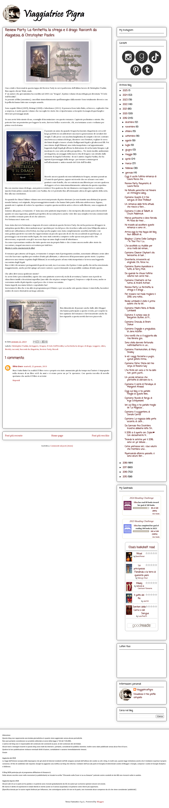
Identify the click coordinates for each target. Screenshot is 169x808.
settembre (130, 136)
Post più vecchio (100, 436)
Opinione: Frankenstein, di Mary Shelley (140, 351)
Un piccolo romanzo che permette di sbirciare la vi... (139, 379)
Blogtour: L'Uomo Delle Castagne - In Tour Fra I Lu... (140, 240)
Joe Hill (146, 601)
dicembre (130, 122)
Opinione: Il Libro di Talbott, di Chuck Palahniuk (139, 213)
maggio (129, 154)
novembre (130, 127)
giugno (129, 150)
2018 (125, 463)
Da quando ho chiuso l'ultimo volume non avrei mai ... (138, 275)
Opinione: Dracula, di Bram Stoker (138, 323)
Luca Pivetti (142, 616)
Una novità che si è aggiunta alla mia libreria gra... (141, 337)
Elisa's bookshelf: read (142, 547)
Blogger (100, 802)
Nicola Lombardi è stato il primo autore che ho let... (140, 303)
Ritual (139, 553)
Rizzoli (55, 349)
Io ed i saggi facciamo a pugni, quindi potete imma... (139, 358)
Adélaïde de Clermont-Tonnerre (144, 587)
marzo (128, 163)
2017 (125, 467)
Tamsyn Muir (143, 578)
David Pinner (140, 556)
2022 (125, 104)
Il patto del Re (139, 597)
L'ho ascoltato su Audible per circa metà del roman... (138, 247)
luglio (128, 145)
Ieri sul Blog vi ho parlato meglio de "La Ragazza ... (140, 406)
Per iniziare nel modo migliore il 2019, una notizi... (140, 296)
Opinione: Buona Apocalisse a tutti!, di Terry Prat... (139, 268)
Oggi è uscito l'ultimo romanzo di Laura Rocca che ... (140, 178)
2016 (125, 472)
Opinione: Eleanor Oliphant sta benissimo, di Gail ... (139, 254)
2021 (125, 109)
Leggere (96, 346)
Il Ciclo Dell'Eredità (55, 346)
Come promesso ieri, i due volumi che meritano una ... (141, 448)
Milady (139, 583)
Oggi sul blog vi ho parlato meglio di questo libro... (137, 393)
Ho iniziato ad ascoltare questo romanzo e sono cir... (139, 226)
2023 (125, 100)
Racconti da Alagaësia (29, 349)
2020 (125, 113)
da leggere (33, 346)
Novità (8, 349)
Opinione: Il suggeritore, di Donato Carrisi (137, 413)
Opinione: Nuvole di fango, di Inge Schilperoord (138, 400)
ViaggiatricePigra (145, 690)
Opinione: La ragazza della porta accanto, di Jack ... (140, 420)
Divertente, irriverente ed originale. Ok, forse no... (137, 261)
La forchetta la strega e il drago (78, 346)
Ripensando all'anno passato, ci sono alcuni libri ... (140, 455)
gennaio (129, 173)
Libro (103, 346)
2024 (125, 95)
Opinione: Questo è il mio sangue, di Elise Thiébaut (138, 199)
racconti (15, 349)
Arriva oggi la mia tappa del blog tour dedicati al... (140, 233)
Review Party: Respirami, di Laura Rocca (138, 185)
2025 (125, 90)
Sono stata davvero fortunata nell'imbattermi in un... (139, 344)
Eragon (42, 346)
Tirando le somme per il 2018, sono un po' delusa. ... (139, 441)
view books (156, 514)
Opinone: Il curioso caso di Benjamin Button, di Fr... (137, 316)
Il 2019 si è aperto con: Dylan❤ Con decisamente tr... (140, 434)
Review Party (45, 349)
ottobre (129, 131)
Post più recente (14, 436)
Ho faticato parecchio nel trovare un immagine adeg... (140, 192)
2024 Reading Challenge (142, 498)
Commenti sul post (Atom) (61, 446)
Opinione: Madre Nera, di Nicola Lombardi (140, 310)
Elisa (136, 502)
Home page (57, 436)
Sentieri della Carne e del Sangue (141, 610)
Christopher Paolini (20, 346)
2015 (125, 476)
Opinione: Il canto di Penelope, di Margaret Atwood (140, 386)
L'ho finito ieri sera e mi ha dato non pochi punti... (140, 372)
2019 (125, 118)
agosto (128, 140)
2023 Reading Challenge (142, 521)
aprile (128, 159)
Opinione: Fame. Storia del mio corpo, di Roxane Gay (139, 365)
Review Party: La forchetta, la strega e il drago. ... (139, 289)
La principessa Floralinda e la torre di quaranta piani (145, 570)
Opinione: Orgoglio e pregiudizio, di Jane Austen (140, 330)
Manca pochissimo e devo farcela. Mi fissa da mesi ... (141, 219)
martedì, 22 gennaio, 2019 (35, 366)
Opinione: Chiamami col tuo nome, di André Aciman (138, 282)
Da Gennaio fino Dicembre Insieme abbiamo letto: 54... (139, 427)
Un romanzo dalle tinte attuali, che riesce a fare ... (139, 206)
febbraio (129, 168)
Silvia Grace (18, 366)
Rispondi (16, 380)
